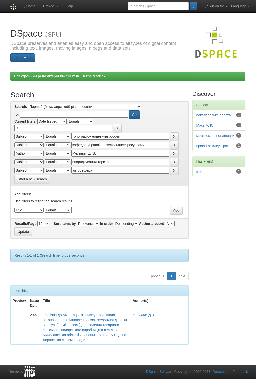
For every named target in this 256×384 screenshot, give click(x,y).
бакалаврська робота (213, 115)
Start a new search (32, 179)
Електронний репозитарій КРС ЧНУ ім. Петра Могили (60, 76)
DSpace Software (160, 372)
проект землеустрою (213, 146)
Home (30, 6)
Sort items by (65, 224)
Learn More (23, 58)
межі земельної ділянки (215, 136)
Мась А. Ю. (205, 126)
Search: (20, 107)
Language (240, 6)
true (199, 172)
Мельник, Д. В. (144, 315)
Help (69, 6)
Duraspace (221, 372)
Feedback (240, 372)
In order (106, 224)
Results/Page (25, 224)
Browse (50, 6)
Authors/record (151, 224)
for (16, 114)
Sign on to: (216, 6)
